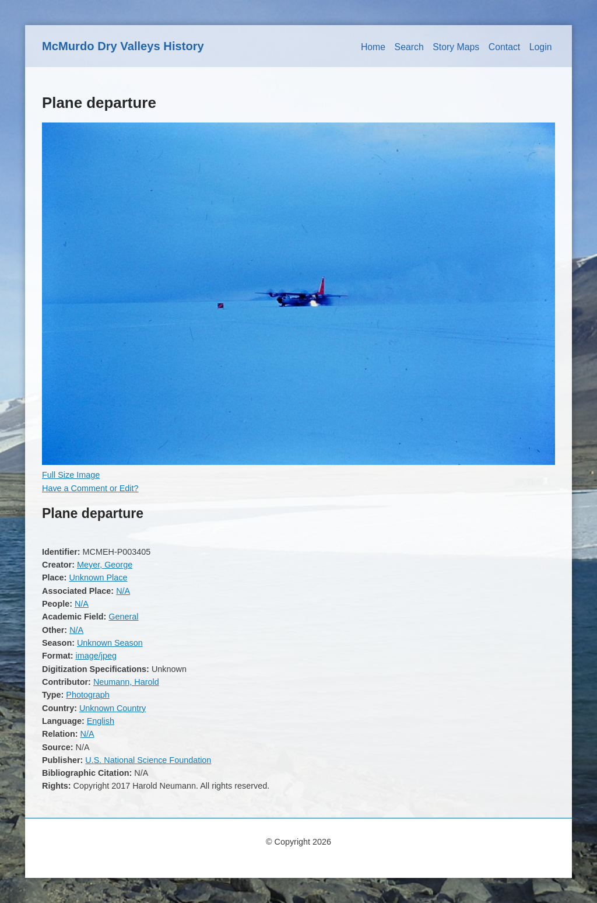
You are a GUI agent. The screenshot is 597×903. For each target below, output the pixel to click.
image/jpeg (96, 655)
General (123, 616)
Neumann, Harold (126, 682)
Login (540, 47)
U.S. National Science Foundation (148, 760)
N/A (123, 591)
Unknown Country (112, 708)
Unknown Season (110, 643)
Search (409, 47)
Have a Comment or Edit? (90, 488)
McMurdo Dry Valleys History (123, 46)
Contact (505, 47)
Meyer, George (104, 564)
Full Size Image (71, 475)
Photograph (87, 694)
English (100, 721)
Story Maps (456, 47)
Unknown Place (98, 577)
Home (373, 47)
